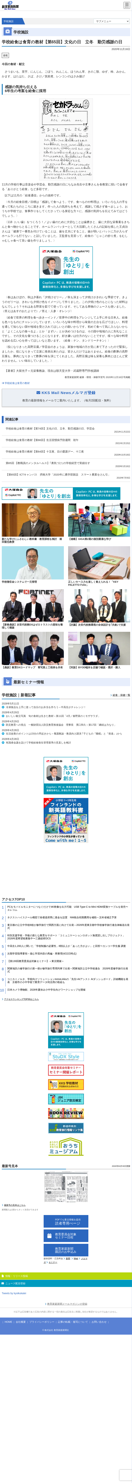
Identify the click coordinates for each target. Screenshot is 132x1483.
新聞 (68, 1258)
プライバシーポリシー (41, 1321)
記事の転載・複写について (73, 1321)
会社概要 (21, 1321)
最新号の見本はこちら (15, 1205)
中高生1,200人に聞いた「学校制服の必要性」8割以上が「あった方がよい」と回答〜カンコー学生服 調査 (66, 946)
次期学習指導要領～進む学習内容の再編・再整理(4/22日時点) (42, 953)
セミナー (53, 1262)
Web (76, 1258)
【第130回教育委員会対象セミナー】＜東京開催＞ (35, 961)
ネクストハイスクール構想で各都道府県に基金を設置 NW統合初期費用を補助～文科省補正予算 (62, 917)
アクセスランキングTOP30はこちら (21, 999)
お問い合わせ (99, 1321)
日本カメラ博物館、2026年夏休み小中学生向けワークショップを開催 (46, 989)
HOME (8, 1321)
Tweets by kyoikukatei (14, 1293)
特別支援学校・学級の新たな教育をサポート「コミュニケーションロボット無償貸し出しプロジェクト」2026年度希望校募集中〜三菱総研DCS (66, 937)
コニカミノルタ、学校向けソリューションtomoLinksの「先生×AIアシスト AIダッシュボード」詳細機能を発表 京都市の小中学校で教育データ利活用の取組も (67, 981)
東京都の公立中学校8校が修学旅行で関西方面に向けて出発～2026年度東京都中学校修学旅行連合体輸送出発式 (68, 926)
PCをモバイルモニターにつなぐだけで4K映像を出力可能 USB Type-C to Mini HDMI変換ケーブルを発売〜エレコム (67, 908)
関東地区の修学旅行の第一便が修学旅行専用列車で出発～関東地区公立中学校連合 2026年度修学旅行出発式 (67, 970)
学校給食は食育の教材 (16, 383)
